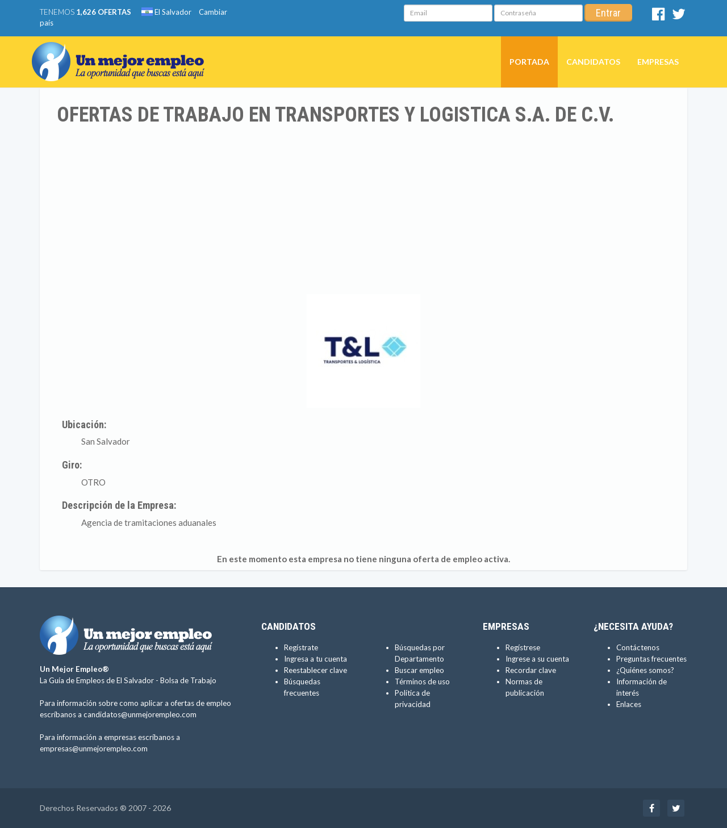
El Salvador (166, 11)
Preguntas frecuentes (651, 658)
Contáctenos (637, 647)
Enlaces (628, 704)
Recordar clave (530, 670)
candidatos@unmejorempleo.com (140, 714)
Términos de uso (422, 681)
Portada (529, 61)
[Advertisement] (363, 211)
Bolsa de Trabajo (188, 680)
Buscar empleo (419, 670)
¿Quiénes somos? (645, 670)
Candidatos (593, 61)
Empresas (658, 61)
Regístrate (301, 647)
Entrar (608, 13)
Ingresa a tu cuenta (315, 658)
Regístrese (522, 647)
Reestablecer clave (315, 670)
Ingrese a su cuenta (537, 658)
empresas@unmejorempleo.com (94, 748)
